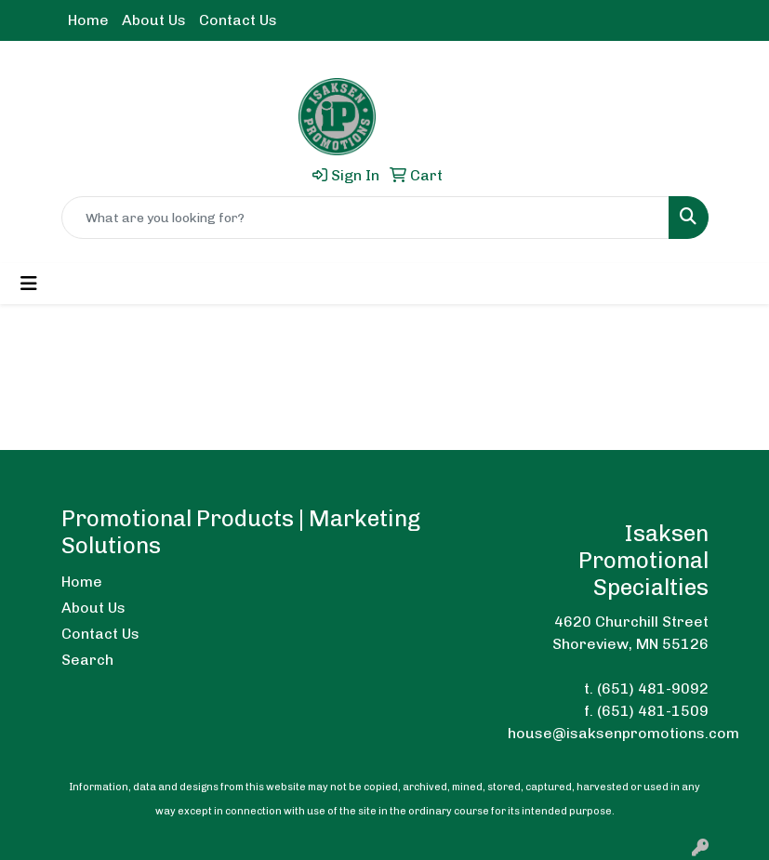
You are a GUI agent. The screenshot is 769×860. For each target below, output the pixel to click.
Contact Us (238, 20)
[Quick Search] (365, 217)
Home (88, 20)
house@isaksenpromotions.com (623, 733)
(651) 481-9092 (653, 688)
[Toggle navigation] (28, 284)
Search (87, 659)
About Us (154, 20)
